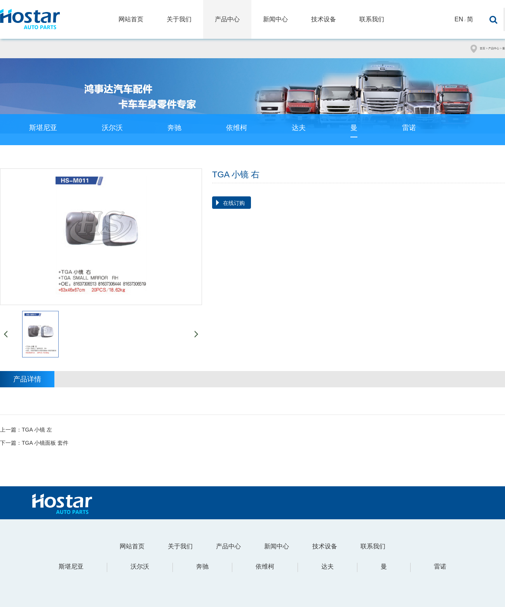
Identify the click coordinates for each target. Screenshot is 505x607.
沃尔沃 (112, 128)
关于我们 (179, 19)
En (458, 19)
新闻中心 (275, 19)
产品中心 (227, 19)
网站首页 (130, 19)
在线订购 (234, 203)
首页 (482, 48)
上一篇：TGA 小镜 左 (26, 430)
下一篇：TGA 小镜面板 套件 (34, 443)
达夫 (299, 128)
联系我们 (371, 19)
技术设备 (323, 19)
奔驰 (174, 128)
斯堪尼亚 (43, 128)
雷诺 (409, 128)
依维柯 (236, 128)
